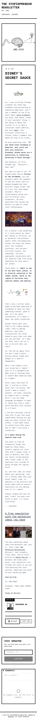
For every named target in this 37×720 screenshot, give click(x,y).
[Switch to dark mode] (21, 14)
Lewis (16, 130)
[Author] (14, 14)
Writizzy (11, 716)
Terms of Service (12, 593)
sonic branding (23, 115)
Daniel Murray (22, 557)
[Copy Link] (26, 621)
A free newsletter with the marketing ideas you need (18, 516)
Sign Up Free (10, 577)
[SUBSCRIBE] (18, 659)
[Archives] (6, 14)
